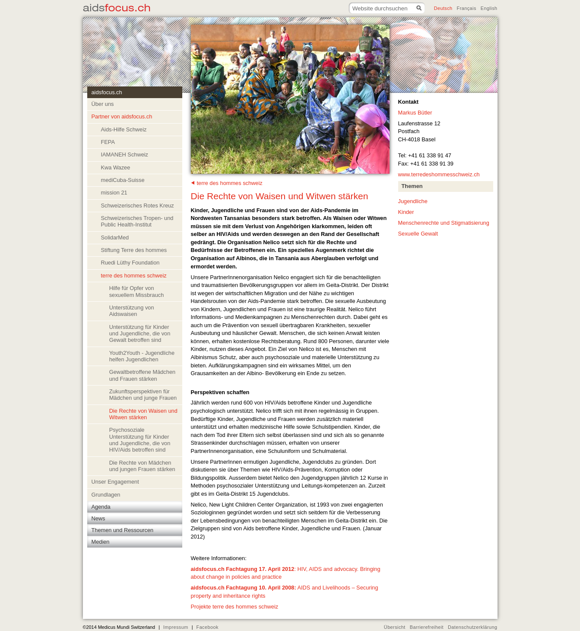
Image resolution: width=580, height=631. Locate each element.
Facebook (208, 627)
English (489, 8)
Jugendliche (413, 201)
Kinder (406, 212)
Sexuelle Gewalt (418, 233)
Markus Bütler (415, 112)
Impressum (175, 627)
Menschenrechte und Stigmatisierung (443, 223)
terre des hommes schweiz (230, 183)
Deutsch (443, 8)
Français (466, 8)
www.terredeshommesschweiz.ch (439, 174)
